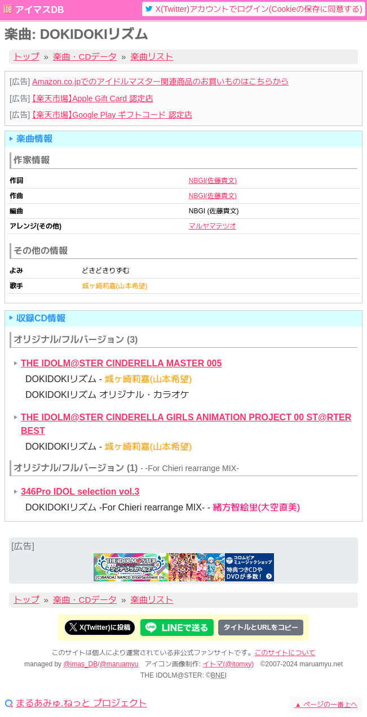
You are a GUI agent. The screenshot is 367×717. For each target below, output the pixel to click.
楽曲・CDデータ (85, 56)
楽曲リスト (152, 56)
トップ (26, 56)
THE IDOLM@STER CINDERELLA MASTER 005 (121, 363)
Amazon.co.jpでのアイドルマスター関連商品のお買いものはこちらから (160, 81)
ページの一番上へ (326, 705)
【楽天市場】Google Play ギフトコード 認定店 (112, 114)
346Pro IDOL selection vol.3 (80, 491)
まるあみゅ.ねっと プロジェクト (81, 703)
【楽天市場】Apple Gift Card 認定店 (92, 98)
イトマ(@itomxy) (228, 664)
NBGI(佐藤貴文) (213, 181)
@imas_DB (80, 664)
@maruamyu (119, 664)
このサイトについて (285, 653)
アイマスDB (39, 10)
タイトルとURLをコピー (260, 627)
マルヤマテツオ (212, 226)
